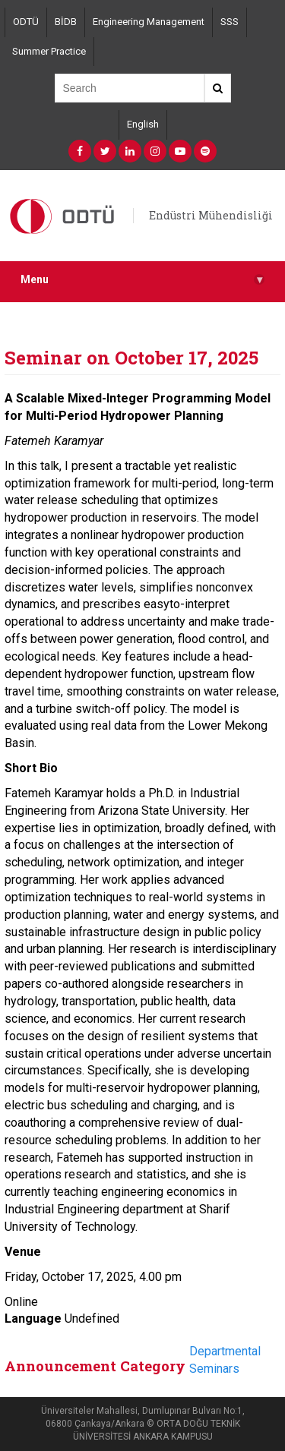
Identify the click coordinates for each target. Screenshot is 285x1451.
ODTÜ (26, 21)
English (143, 124)
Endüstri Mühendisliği (211, 215)
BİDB (66, 21)
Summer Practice (49, 51)
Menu (142, 279)
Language (33, 1318)
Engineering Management (148, 21)
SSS (229, 21)
